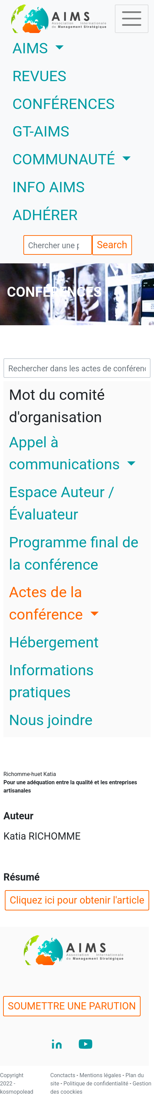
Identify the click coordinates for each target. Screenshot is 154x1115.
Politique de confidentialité (97, 1083)
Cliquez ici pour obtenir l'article (77, 900)
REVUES (39, 76)
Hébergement (54, 642)
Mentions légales (100, 1075)
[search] (57, 245)
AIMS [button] (58, 47)
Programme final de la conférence (74, 553)
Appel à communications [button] (66, 453)
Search (112, 245)
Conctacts (63, 1075)
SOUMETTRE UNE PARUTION (72, 1006)
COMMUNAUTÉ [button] (65, 159)
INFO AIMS (48, 187)
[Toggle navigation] (131, 18)
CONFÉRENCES (63, 104)
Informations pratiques (51, 681)
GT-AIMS (40, 131)
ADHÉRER (45, 215)
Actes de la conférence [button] (48, 603)
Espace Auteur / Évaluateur (61, 503)
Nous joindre (50, 720)
